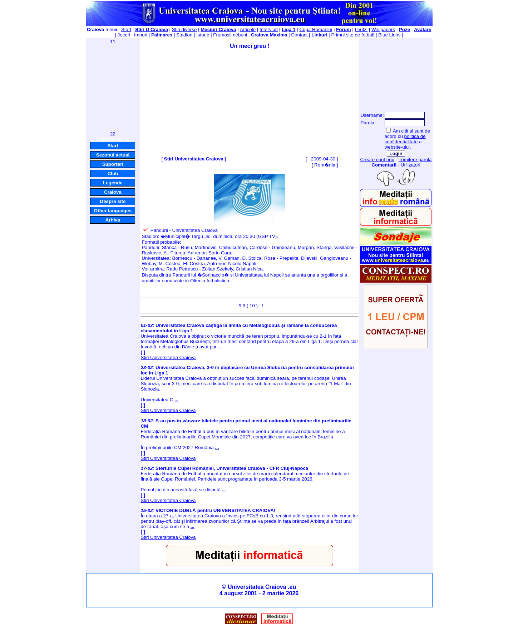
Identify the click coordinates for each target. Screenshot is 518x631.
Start (126, 29)
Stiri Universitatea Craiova (193, 159)
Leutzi (361, 29)
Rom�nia (324, 165)
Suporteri (112, 164)
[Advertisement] (112, 87)
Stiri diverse (184, 29)
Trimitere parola (415, 159)
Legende (113, 182)
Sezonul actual (112, 155)
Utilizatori (410, 165)
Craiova (113, 192)
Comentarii (383, 165)
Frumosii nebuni (230, 35)
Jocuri (124, 35)
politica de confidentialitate (405, 139)
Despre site (113, 201)
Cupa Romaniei (315, 29)
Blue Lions (389, 35)
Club (113, 173)
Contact (299, 35)
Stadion (184, 35)
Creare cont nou (377, 159)
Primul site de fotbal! (353, 35)
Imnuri (140, 35)
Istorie (202, 35)
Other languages (113, 210)
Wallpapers (383, 29)
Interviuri (269, 29)
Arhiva (112, 220)
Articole (248, 29)
